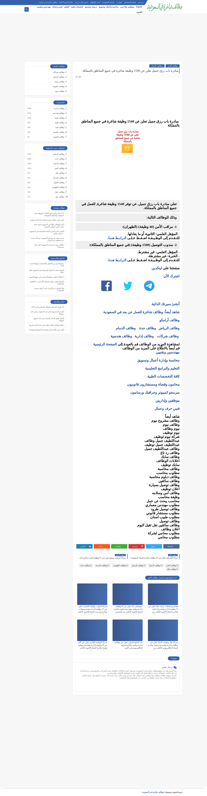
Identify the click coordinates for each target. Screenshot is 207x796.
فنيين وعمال (57, 7)
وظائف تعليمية (58, 132)
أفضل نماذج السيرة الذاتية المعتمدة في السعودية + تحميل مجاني (46, 232)
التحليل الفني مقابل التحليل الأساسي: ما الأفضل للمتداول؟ (47, 283)
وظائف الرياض (169, 328)
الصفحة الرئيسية (105, 344)
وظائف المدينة (102, 565)
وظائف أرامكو (58, 77)
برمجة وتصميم (91, 7)
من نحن (140, 2)
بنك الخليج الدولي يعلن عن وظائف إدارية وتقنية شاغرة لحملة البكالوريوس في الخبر (128, 645)
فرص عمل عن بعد (81, 2)
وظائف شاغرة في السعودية (153, 792)
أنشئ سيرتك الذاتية (166, 304)
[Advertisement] (103, 39)
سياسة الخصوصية (108, 2)
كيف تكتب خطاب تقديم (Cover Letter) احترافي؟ (47, 220)
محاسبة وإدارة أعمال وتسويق (158, 360)
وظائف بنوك (59, 82)
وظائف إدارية (144, 336)
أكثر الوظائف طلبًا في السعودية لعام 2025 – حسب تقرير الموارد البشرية (48, 226)
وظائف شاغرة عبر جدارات (47, 2)
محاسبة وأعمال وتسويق (109, 7)
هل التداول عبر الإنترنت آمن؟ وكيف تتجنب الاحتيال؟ (49, 289)
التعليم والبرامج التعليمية (162, 368)
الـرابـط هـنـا (117, 238)
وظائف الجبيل (58, 182)
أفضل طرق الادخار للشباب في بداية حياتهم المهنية (48, 319)
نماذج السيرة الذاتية (66, 2)
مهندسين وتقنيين (44, 7)
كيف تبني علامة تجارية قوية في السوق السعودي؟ (46, 330)
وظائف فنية (59, 127)
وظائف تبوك (59, 192)
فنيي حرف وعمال (167, 408)
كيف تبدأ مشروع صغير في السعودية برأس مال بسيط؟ (47, 313)
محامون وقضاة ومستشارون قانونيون (153, 384)
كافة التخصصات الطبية (163, 376)
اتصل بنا (119, 2)
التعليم (66, 7)
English (139, 7)
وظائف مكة (172, 569)
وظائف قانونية (58, 137)
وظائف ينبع (59, 197)
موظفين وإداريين (127, 7)
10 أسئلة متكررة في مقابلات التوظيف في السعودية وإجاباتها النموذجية (49, 214)
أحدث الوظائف (95, 2)
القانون (139, 12)
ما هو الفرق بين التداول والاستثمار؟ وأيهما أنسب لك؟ (47, 265)
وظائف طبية (59, 122)
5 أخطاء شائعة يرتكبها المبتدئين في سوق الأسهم (46, 277)
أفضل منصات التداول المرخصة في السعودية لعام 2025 (46, 271)
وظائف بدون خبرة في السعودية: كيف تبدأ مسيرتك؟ (49, 246)
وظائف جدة (147, 328)
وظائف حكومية (58, 86)
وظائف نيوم (59, 91)
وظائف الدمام (157, 66)
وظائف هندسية (121, 336)
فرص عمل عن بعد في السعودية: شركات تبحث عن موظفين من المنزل (47, 239)
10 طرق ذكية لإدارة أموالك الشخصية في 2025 (47, 307)
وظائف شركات (168, 336)
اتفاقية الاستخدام (130, 2)
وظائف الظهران (120, 565)
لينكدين (157, 268)
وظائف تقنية (59, 118)
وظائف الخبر (172, 66)
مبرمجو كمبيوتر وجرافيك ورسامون (155, 392)
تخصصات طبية (77, 7)
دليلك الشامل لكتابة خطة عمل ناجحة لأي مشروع (46, 325)
